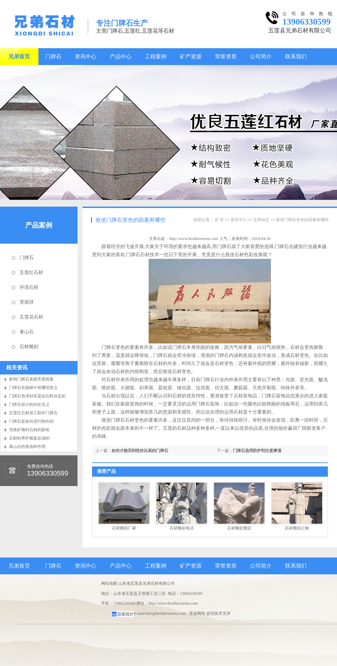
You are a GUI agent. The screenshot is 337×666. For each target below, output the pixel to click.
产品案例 (38, 225)
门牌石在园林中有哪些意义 (33, 387)
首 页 (219, 219)
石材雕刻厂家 (124, 528)
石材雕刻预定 (239, 528)
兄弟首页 (19, 56)
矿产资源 (191, 56)
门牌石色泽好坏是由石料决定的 (37, 396)
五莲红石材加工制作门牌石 (33, 413)
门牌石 (53, 56)
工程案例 (155, 56)
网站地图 (109, 583)
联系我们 (296, 56)
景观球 (27, 302)
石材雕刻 (29, 346)
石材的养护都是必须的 (29, 438)
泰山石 (27, 331)
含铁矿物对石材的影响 (29, 429)
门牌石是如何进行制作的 (31, 421)
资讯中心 (85, 56)
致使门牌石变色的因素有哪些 (130, 220)
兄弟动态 (261, 219)
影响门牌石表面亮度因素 (31, 379)
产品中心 (120, 56)
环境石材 (29, 287)
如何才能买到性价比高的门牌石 (140, 450)
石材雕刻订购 (297, 528)
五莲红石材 (31, 272)
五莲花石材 (31, 317)
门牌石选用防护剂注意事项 (257, 450)
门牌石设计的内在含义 (29, 404)
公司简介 (261, 56)
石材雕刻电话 (182, 528)
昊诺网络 (197, 613)
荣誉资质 (226, 56)
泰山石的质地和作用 (27, 446)
